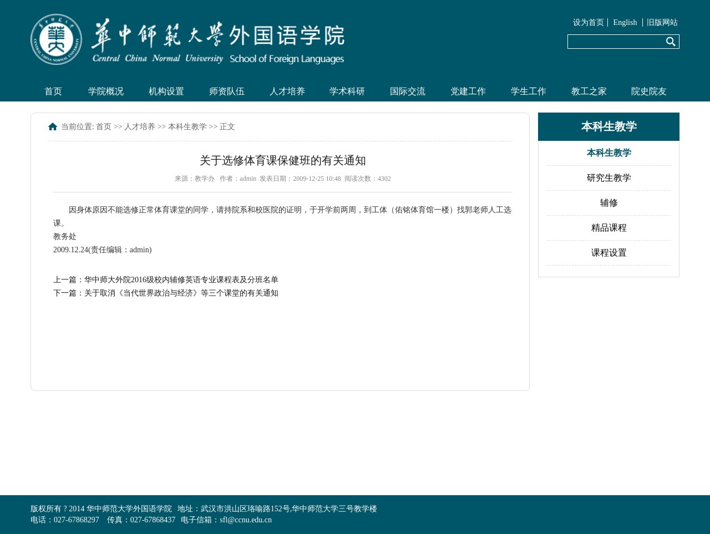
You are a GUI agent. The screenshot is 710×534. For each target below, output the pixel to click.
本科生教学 (187, 127)
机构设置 (166, 91)
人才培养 (287, 91)
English (625, 22)
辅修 (609, 202)
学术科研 (347, 91)
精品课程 (609, 227)
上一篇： (165, 280)
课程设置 (609, 252)
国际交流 (407, 91)
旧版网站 (662, 22)
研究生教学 (609, 177)
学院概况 (106, 91)
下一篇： (165, 293)
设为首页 (588, 22)
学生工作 (528, 91)
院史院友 (649, 91)
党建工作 (468, 91)
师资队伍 (227, 91)
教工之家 (589, 91)
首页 (53, 91)
